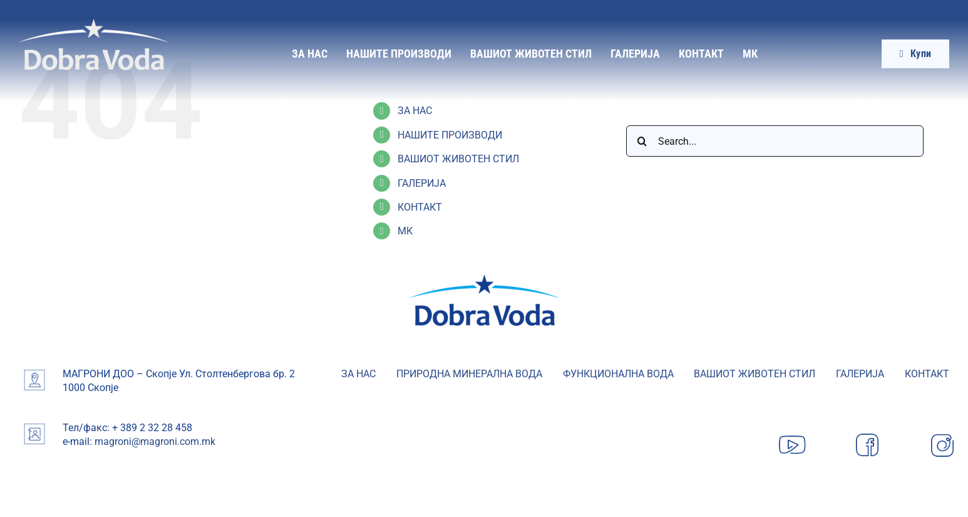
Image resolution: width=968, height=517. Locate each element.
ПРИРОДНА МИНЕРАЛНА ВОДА (469, 374)
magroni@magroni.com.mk (155, 441)
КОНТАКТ (420, 207)
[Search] (641, 141)
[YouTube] (792, 434)
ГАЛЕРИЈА (422, 183)
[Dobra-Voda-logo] (93, 23)
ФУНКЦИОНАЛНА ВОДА (618, 374)
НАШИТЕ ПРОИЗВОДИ (450, 135)
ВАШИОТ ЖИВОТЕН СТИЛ (458, 159)
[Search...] (775, 141)
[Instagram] (942, 434)
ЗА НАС (415, 111)
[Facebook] (867, 434)
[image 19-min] (484, 279)
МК (405, 231)
